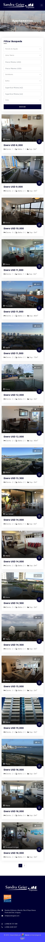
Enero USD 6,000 (13, 145)
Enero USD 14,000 (14, 519)
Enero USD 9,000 (13, 186)
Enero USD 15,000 (14, 686)
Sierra (25, 935)
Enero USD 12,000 (14, 395)
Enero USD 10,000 (14, 228)
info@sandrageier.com (12, 916)
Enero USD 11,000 (13, 270)
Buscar (22, 107)
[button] (22, 48)
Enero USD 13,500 (14, 478)
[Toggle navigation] (41, 5)
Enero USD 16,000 (14, 769)
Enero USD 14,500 (14, 603)
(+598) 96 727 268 (11, 924)
